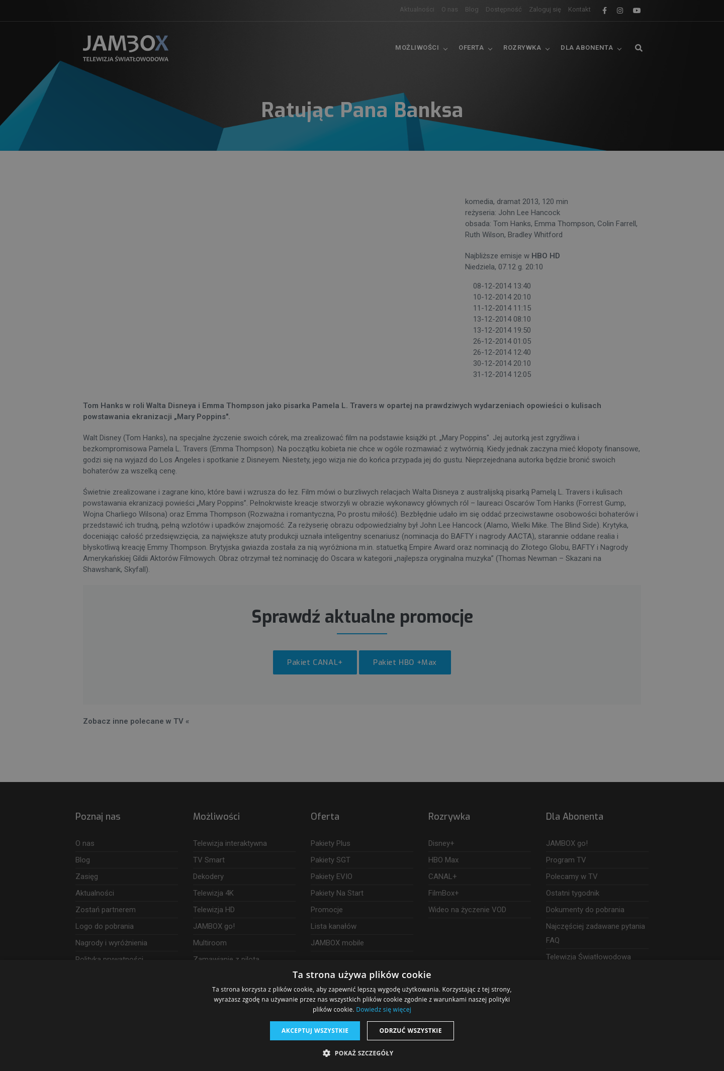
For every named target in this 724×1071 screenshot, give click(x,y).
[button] (361, 1053)
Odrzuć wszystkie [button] (410, 1030)
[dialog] (362, 535)
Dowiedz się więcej (383, 1009)
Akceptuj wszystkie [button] (315, 1030)
